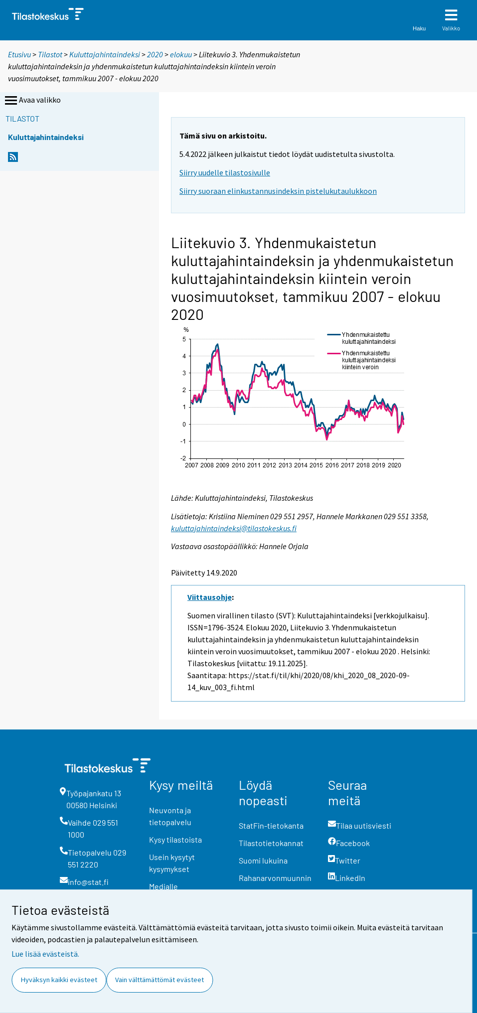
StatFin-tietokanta (271, 825)
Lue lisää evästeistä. (45, 954)
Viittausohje (209, 597)
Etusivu (19, 54)
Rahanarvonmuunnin (275, 877)
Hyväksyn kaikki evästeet (59, 979)
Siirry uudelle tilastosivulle (224, 172)
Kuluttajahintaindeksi (104, 54)
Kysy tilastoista (175, 839)
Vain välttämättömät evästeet (159, 979)
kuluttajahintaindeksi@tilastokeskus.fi (234, 528)
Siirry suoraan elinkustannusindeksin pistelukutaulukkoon (278, 191)
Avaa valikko (32, 101)
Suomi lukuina (263, 860)
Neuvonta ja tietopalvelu (170, 816)
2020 (155, 54)
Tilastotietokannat (271, 843)
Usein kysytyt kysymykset (172, 862)
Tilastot (50, 54)
